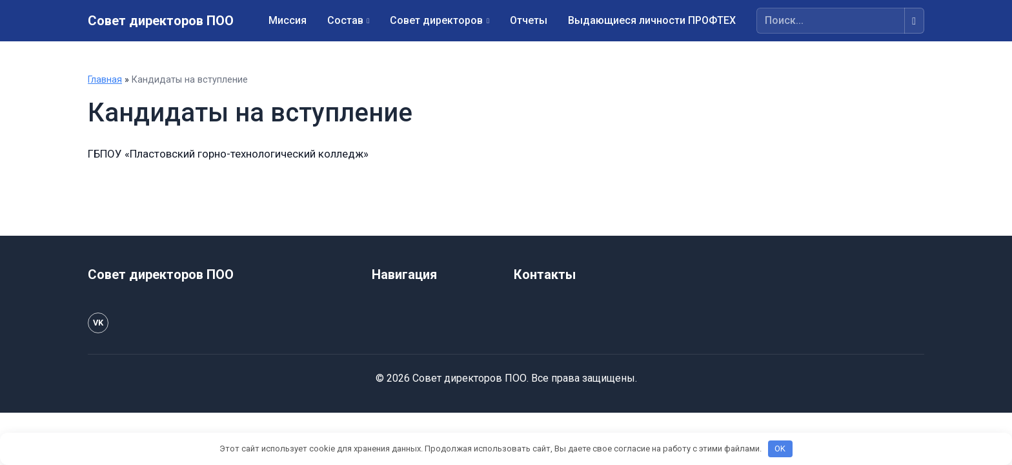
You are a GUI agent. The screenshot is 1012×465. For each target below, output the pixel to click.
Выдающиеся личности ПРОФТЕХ (652, 20)
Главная (105, 79)
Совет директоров (436, 20)
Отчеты (528, 20)
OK (779, 448)
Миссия (287, 20)
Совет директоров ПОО (161, 20)
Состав (345, 20)
